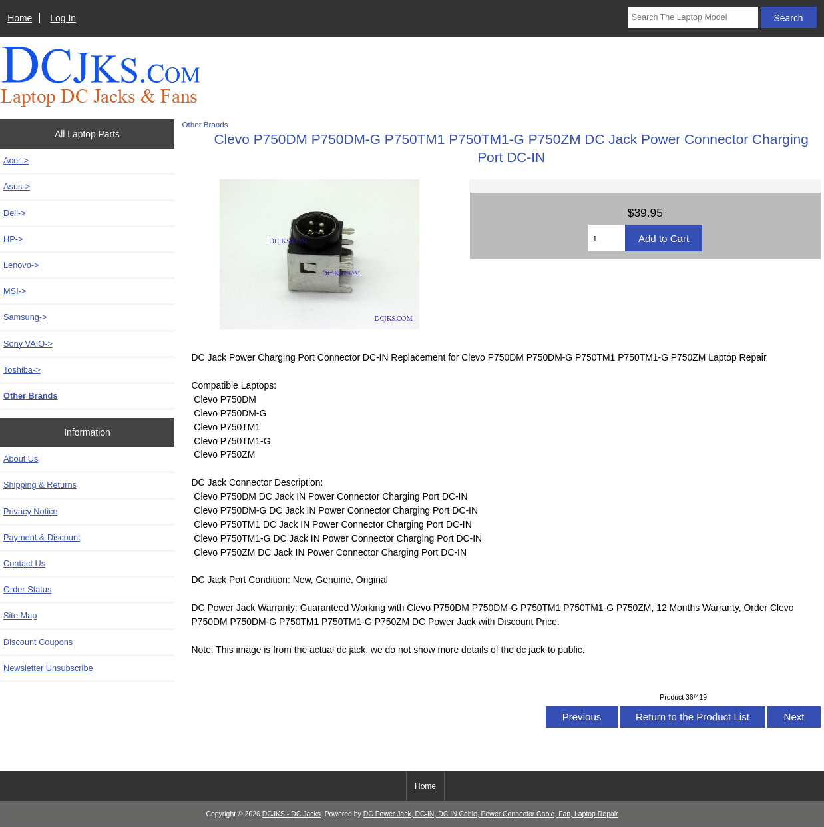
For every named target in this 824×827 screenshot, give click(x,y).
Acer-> (16, 160)
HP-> (13, 239)
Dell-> (14, 213)
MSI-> (14, 291)
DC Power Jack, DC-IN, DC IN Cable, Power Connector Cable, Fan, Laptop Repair (490, 814)
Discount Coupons (38, 642)
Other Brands (205, 124)
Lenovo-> (21, 265)
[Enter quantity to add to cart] (606, 238)
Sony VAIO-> (28, 344)
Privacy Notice (30, 511)
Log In (63, 18)
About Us (20, 459)
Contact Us (24, 563)
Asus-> (16, 186)
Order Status (27, 589)
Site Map (20, 615)
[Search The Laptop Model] (693, 17)
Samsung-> (25, 317)
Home (19, 18)
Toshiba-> (22, 370)
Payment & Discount (42, 537)
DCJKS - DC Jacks (291, 814)
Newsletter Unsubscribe (48, 668)
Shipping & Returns (40, 485)
